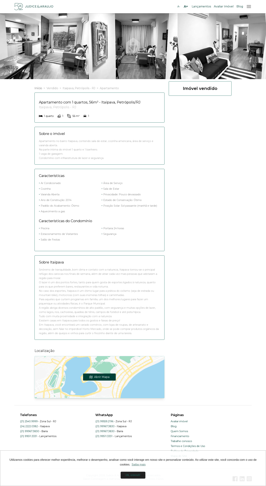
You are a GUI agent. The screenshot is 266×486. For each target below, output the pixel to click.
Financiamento (180, 436)
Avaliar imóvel (179, 421)
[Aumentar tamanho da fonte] (186, 6)
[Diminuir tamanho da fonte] (178, 6)
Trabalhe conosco (181, 441)
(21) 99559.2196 (104, 421)
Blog (239, 6)
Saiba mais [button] (139, 464)
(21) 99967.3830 (29, 431)
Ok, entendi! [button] (133, 475)
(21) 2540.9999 (29, 421)
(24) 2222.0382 (29, 426)
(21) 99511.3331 (28, 436)
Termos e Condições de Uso (188, 446)
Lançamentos (201, 6)
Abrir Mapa (99, 377)
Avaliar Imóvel (224, 6)
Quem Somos (179, 431)
